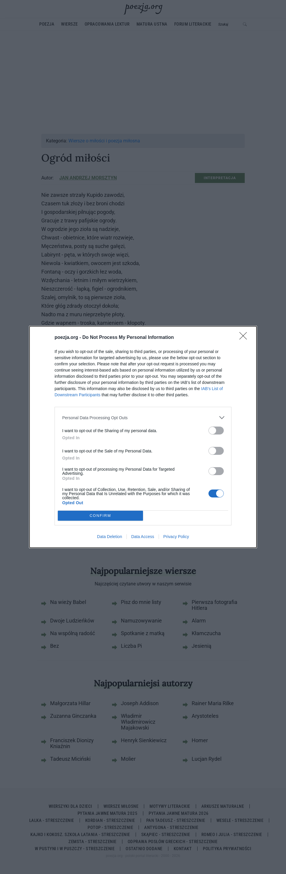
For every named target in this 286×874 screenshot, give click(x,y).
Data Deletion (109, 536)
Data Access (142, 536)
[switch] (216, 430)
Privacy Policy (176, 536)
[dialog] (143, 437)
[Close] (245, 337)
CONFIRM (100, 516)
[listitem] (143, 417)
